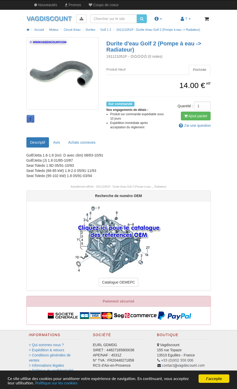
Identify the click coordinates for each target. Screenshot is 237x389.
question (195, 125)
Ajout (196, 116)
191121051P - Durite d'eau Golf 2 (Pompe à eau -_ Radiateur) (131, 186)
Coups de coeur (104, 5)
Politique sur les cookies (56, 383)
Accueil (39, 30)
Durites (90, 30)
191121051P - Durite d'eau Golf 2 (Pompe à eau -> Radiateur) (158, 30)
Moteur (54, 30)
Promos (73, 5)
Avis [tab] (56, 142)
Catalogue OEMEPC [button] (118, 282)
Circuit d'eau (72, 30)
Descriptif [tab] (37, 142)
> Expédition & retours (46, 350)
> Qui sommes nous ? (46, 345)
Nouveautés (45, 5)
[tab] (199, 70)
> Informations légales (46, 365)
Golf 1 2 (105, 30)
